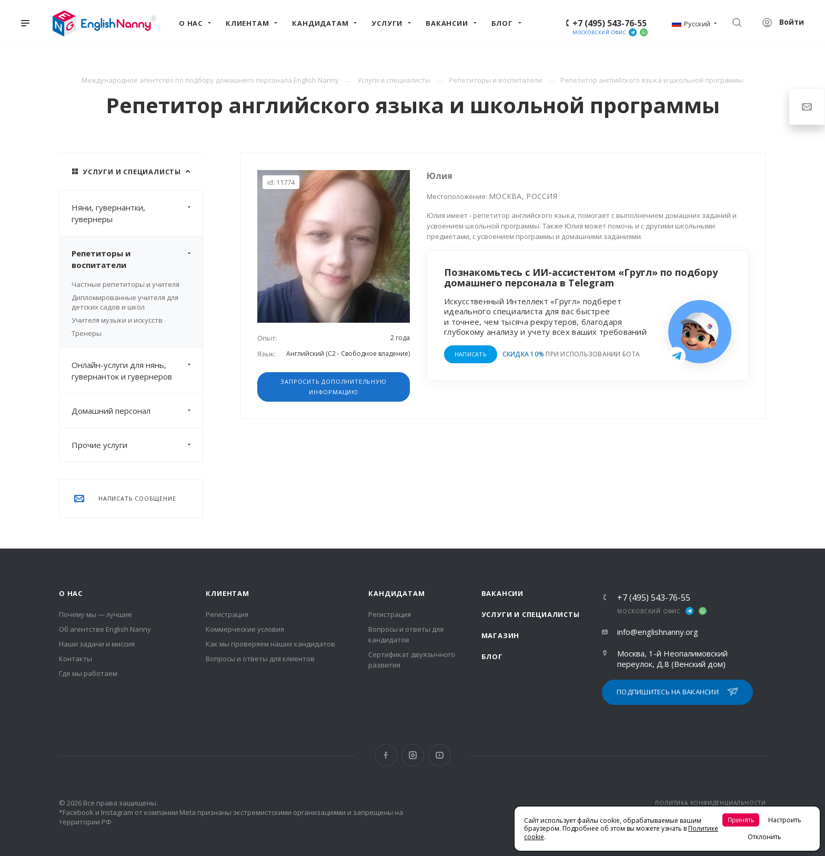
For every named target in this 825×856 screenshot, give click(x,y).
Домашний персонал (137, 410)
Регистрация (227, 614)
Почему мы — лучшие (95, 614)
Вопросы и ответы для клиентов (260, 658)
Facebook (386, 755)
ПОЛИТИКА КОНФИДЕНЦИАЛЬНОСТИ (710, 803)
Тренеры (87, 333)
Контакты (75, 658)
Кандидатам (396, 593)
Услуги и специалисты (530, 614)
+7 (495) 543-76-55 (609, 23)
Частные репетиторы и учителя (125, 284)
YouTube (439, 755)
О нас (71, 593)
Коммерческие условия (245, 629)
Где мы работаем (88, 673)
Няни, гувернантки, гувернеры (137, 213)
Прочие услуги (137, 445)
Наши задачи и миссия (97, 644)
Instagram (412, 755)
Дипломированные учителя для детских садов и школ (125, 302)
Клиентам (227, 593)
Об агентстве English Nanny (105, 629)
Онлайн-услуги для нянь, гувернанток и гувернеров (137, 370)
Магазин (500, 635)
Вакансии (502, 593)
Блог (492, 656)
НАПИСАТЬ (471, 354)
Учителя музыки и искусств (117, 320)
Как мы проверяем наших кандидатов (270, 644)
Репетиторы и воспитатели (137, 259)
